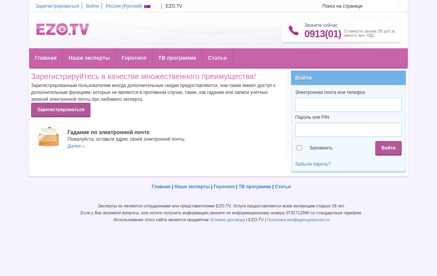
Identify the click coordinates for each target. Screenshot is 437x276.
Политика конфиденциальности (298, 219)
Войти (92, 6)
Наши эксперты (89, 58)
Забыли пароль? (313, 164)
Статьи (217, 58)
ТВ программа (177, 58)
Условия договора (227, 219)
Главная (46, 58)
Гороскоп (134, 58)
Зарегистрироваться (57, 6)
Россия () (128, 6)
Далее (74, 146)
